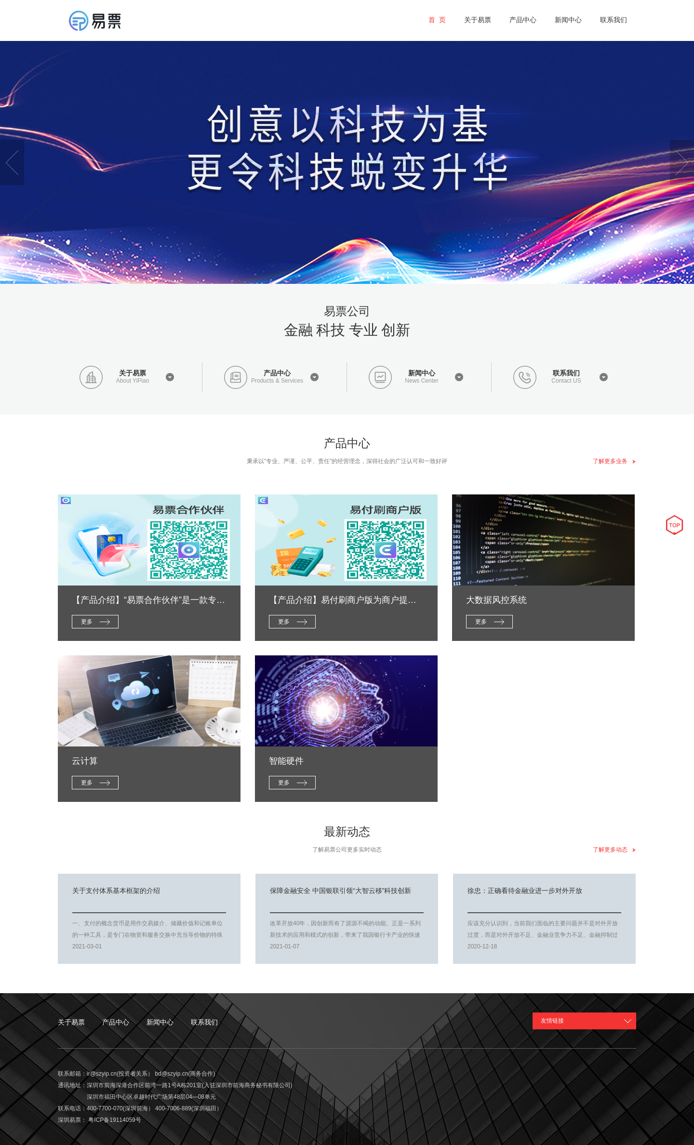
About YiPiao (132, 381)
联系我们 (566, 373)
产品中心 (277, 373)
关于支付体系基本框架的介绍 (116, 890)
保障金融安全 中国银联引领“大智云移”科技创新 (340, 890)
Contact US (566, 381)
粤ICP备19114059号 (114, 1120)
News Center (421, 381)
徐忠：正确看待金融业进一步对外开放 (524, 890)
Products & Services (277, 381)
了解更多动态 (614, 849)
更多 (87, 621)
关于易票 (132, 373)
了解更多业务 (614, 461)
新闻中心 (421, 373)
